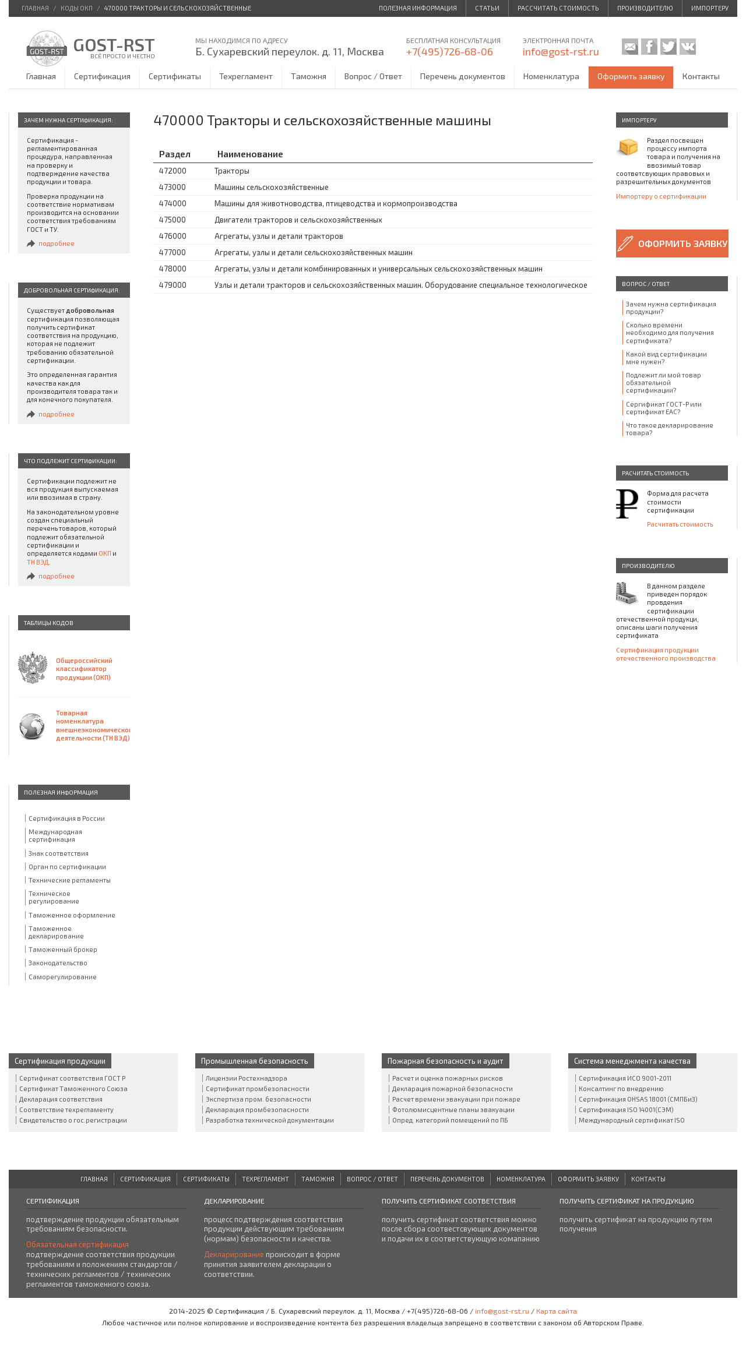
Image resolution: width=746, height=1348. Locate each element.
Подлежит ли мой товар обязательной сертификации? (663, 382)
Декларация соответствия (61, 1099)
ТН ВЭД (37, 562)
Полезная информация (418, 8)
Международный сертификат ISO (632, 1120)
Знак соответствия (59, 853)
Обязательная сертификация (77, 1244)
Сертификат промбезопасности (257, 1088)
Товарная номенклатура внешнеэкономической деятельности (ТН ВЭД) (93, 725)
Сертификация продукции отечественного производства (666, 654)
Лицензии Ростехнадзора (246, 1078)
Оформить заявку (630, 76)
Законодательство (58, 962)
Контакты (701, 76)
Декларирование (234, 1254)
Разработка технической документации (270, 1120)
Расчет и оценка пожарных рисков (447, 1078)
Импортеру (710, 8)
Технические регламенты (70, 880)
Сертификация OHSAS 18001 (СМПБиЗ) (638, 1099)
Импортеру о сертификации (661, 196)
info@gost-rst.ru (561, 51)
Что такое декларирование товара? (669, 428)
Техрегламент (246, 76)
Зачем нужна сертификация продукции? (671, 307)
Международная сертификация (55, 835)
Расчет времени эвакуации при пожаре (456, 1099)
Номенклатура (551, 76)
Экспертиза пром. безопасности (258, 1099)
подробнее (56, 243)
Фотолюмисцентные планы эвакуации (453, 1109)
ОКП (104, 553)
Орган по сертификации (67, 866)
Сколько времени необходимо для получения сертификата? (670, 332)
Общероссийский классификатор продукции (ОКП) (84, 669)
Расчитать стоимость (680, 524)
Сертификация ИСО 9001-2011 (625, 1078)
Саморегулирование (63, 976)
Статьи (487, 8)
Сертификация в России (67, 818)
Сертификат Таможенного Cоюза (73, 1088)
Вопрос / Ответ (373, 76)
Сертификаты (175, 76)
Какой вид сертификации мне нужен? (666, 357)
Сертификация (102, 76)
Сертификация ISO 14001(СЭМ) (626, 1109)
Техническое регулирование (54, 897)
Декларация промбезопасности (257, 1109)
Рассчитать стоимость (558, 8)
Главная (41, 76)
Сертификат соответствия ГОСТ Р (72, 1078)
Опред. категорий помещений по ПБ (450, 1120)
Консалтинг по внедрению (621, 1088)
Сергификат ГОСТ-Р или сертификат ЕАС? (664, 407)
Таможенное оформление (72, 915)
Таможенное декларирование (56, 932)
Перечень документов (462, 76)
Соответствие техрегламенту (66, 1109)
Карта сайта (556, 1311)
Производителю (645, 8)
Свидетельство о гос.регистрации (73, 1120)
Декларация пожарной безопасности (452, 1088)
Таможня (308, 76)
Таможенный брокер (63, 949)
